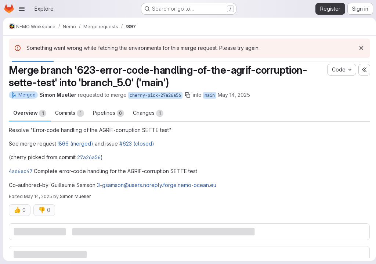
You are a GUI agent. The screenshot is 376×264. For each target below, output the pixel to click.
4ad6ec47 (20, 171)
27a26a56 (89, 157)
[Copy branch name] (187, 95)
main (210, 95)
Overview (29, 113)
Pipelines (108, 113)
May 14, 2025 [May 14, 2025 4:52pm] (38, 196)
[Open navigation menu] (22, 9)
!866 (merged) (75, 143)
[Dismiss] (358, 48)
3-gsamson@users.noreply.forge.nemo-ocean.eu (156, 185)
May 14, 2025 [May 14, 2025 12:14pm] (234, 95)
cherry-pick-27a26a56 (155, 95)
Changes (148, 113)
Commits (69, 113)
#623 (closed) (136, 143)
